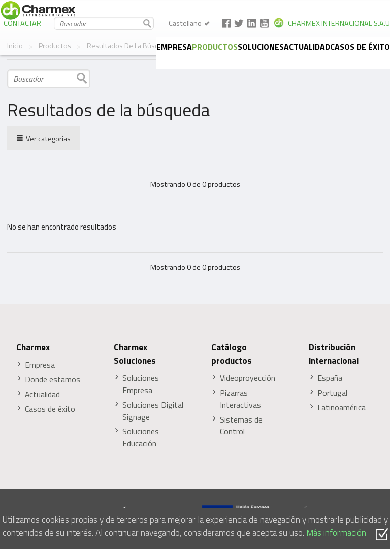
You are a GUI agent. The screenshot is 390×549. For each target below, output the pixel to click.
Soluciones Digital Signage (152, 411)
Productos (215, 47)
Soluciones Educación (140, 437)
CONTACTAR (22, 23)
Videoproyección (247, 378)
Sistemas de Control (241, 426)
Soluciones (261, 47)
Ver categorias (44, 138)
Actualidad (307, 47)
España (329, 378)
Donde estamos (52, 379)
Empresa (174, 47)
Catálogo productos (231, 354)
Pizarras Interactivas (240, 399)
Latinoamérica (341, 407)
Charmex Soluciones (135, 354)
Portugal (332, 393)
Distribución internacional (334, 354)
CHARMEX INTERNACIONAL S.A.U (339, 23)
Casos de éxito (360, 47)
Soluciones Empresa (140, 384)
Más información (336, 532)
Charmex (33, 347)
